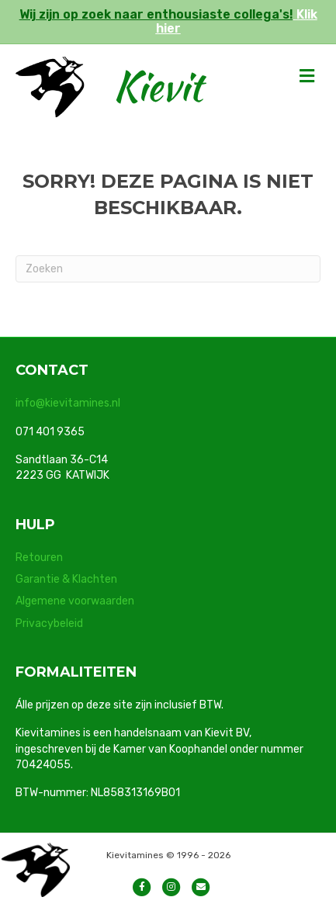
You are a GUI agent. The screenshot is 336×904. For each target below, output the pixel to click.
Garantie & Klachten (66, 579)
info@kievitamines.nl (68, 403)
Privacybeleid (49, 623)
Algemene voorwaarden (75, 601)
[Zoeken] (168, 268)
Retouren (39, 557)
